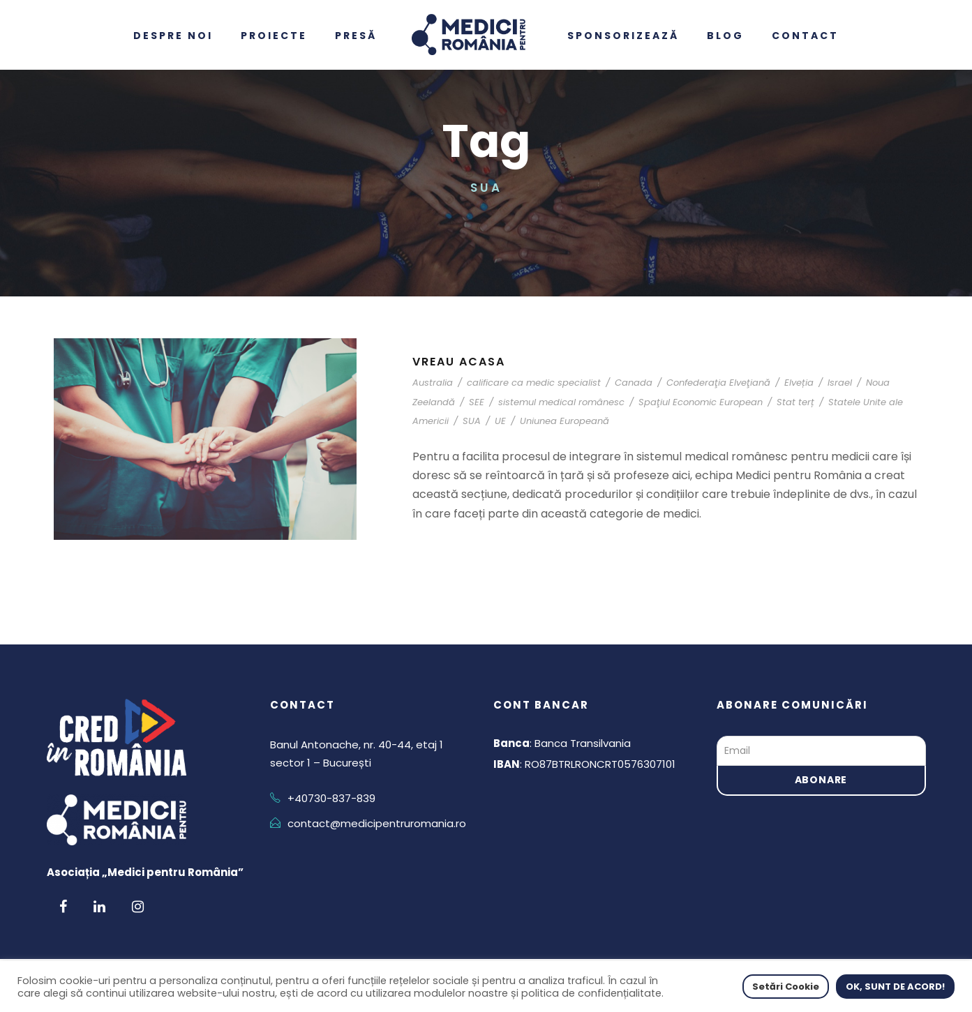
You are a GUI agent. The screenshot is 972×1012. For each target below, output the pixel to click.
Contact (805, 36)
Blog (725, 36)
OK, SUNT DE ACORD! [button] (895, 986)
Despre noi (173, 36)
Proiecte (274, 36)
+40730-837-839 (331, 798)
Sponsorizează (623, 36)
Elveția (799, 382)
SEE (476, 402)
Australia (432, 382)
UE (500, 421)
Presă (356, 36)
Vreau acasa (458, 362)
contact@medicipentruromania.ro (376, 823)
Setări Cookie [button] (785, 986)
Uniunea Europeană (564, 421)
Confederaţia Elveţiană (718, 382)
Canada (633, 382)
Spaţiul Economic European (700, 402)
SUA (472, 421)
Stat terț (795, 402)
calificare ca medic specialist (534, 382)
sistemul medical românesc (561, 402)
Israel (840, 382)
